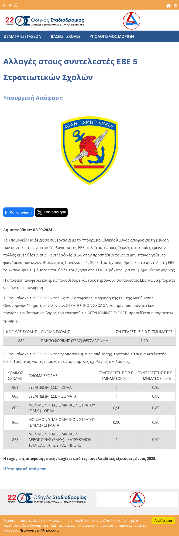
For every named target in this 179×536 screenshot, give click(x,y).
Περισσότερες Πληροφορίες (39, 530)
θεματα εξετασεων (22, 36)
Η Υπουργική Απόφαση (25, 468)
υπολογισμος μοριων (112, 36)
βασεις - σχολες (65, 36)
